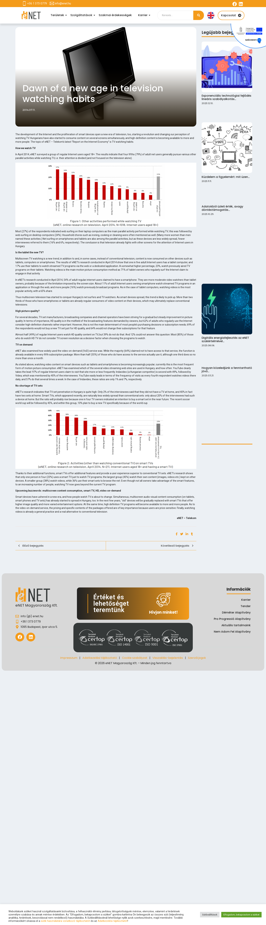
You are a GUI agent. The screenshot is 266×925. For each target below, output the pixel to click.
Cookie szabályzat (134, 658)
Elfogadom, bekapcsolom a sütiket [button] (241, 914)
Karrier (143, 15)
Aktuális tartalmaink (236, 625)
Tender (246, 606)
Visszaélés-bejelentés (167, 658)
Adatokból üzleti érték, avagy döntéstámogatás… (222, 149)
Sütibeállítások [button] (209, 914)
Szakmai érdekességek (115, 15)
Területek (58, 15)
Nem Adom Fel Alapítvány (232, 632)
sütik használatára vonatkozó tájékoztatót (65, 921)
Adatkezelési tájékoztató (99, 658)
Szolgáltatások (81, 15)
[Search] (175, 15)
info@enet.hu (63, 3)
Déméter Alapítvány (236, 612)
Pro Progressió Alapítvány (232, 619)
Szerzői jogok (197, 658)
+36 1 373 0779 (37, 3)
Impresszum (68, 658)
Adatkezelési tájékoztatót (113, 921)
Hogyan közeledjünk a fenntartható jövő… (226, 221)
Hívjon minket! (163, 612)
